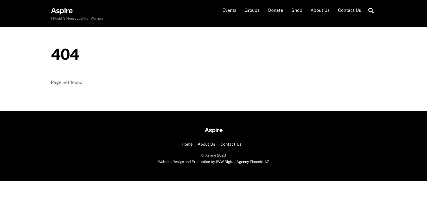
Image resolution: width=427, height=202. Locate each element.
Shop (296, 10)
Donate (275, 10)
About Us (320, 10)
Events (229, 10)
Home (187, 144)
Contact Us (349, 10)
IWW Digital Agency (232, 162)
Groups (252, 10)
